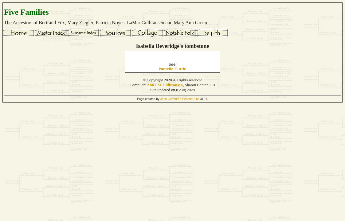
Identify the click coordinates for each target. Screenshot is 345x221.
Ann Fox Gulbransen (165, 85)
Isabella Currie (172, 69)
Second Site (190, 99)
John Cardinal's (171, 99)
